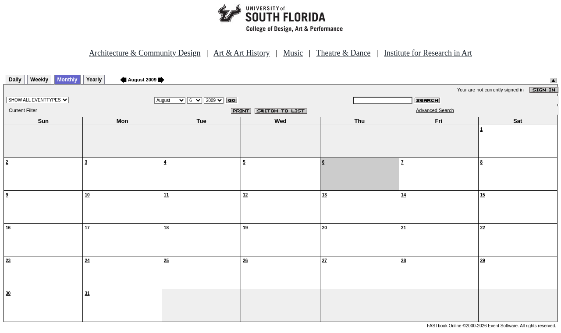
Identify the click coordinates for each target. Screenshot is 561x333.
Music (293, 53)
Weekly (39, 80)
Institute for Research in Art (428, 53)
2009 (151, 79)
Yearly (94, 80)
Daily (15, 80)
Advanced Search (435, 110)
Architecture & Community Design (144, 53)
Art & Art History (241, 53)
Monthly (67, 80)
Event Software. (503, 325)
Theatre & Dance (343, 53)
